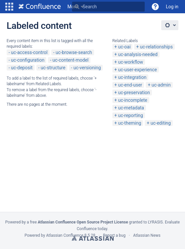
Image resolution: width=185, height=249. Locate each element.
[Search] (77, 6)
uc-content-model (71, 60)
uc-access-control (29, 52)
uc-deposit (21, 67)
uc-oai (124, 46)
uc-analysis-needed (137, 54)
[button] (9, 6)
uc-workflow (130, 62)
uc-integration (132, 77)
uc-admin (161, 85)
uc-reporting (130, 115)
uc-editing (161, 123)
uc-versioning (87, 67)
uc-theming (129, 123)
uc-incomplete (132, 100)
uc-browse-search (74, 52)
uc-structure (53, 67)
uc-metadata (131, 107)
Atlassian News (147, 235)
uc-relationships (156, 46)
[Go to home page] (39, 6)
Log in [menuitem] (172, 6)
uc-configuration (27, 60)
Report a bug (114, 235)
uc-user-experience (137, 69)
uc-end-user (130, 85)
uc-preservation (134, 92)
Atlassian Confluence (64, 235)
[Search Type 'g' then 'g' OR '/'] (108, 7)
